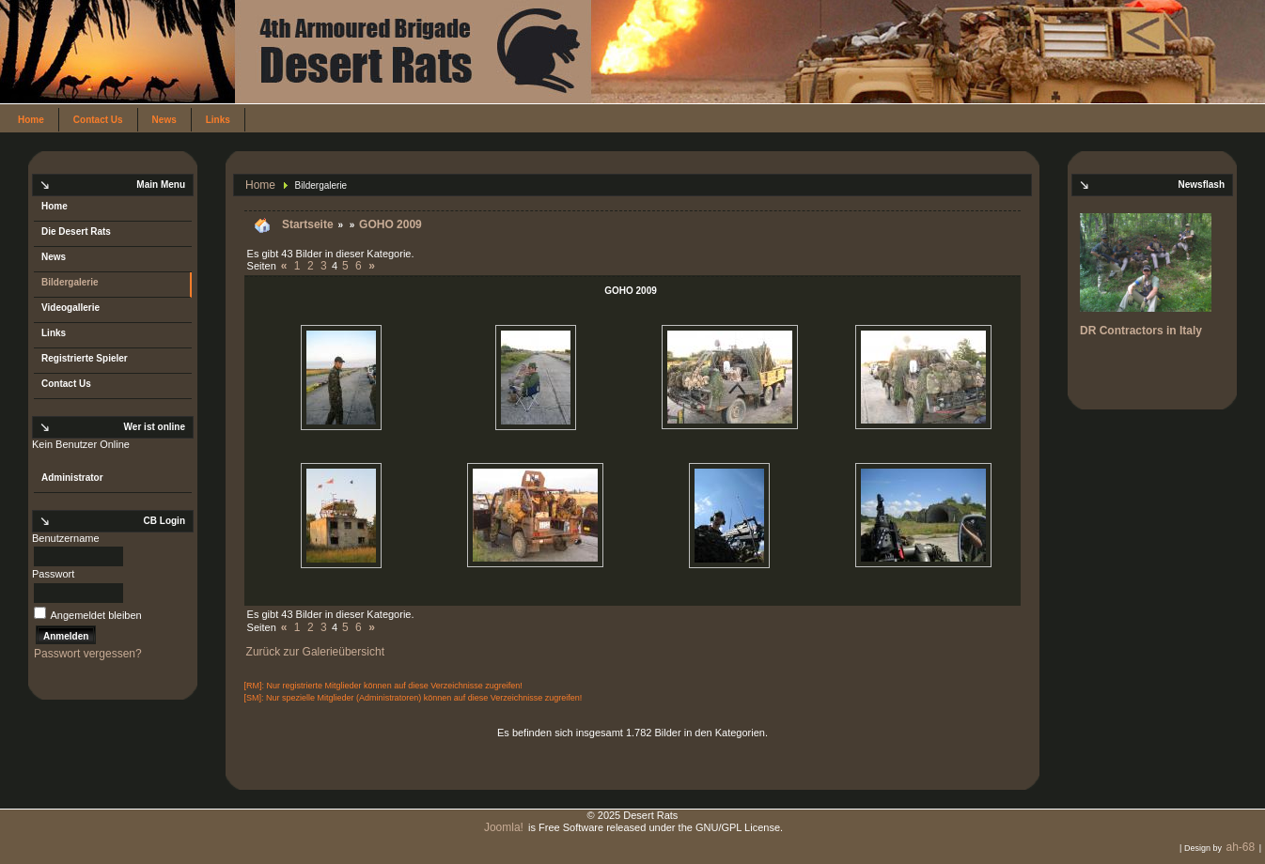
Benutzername (66, 538)
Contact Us (98, 120)
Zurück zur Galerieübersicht (315, 651)
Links (218, 120)
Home (31, 120)
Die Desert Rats (76, 231)
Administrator (72, 477)
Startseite (308, 224)
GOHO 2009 (390, 224)
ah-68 (1240, 847)
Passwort (53, 573)
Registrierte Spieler (84, 358)
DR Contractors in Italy (1141, 330)
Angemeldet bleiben (95, 615)
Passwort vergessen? (88, 653)
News (164, 120)
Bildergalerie (70, 282)
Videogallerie (70, 307)
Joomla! (503, 827)
